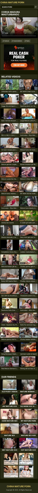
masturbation (17, 41)
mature (6, 41)
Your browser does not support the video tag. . (19, 27)
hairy (28, 41)
